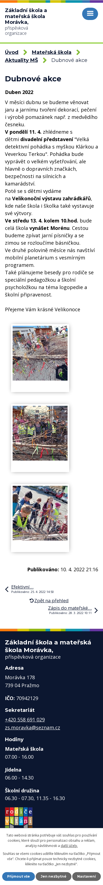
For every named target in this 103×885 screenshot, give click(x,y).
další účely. (69, 845)
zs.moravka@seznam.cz (32, 727)
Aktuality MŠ (21, 60)
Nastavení (86, 876)
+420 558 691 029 (25, 719)
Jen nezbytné (53, 876)
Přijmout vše (18, 876)
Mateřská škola (51, 52)
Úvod (11, 52)
